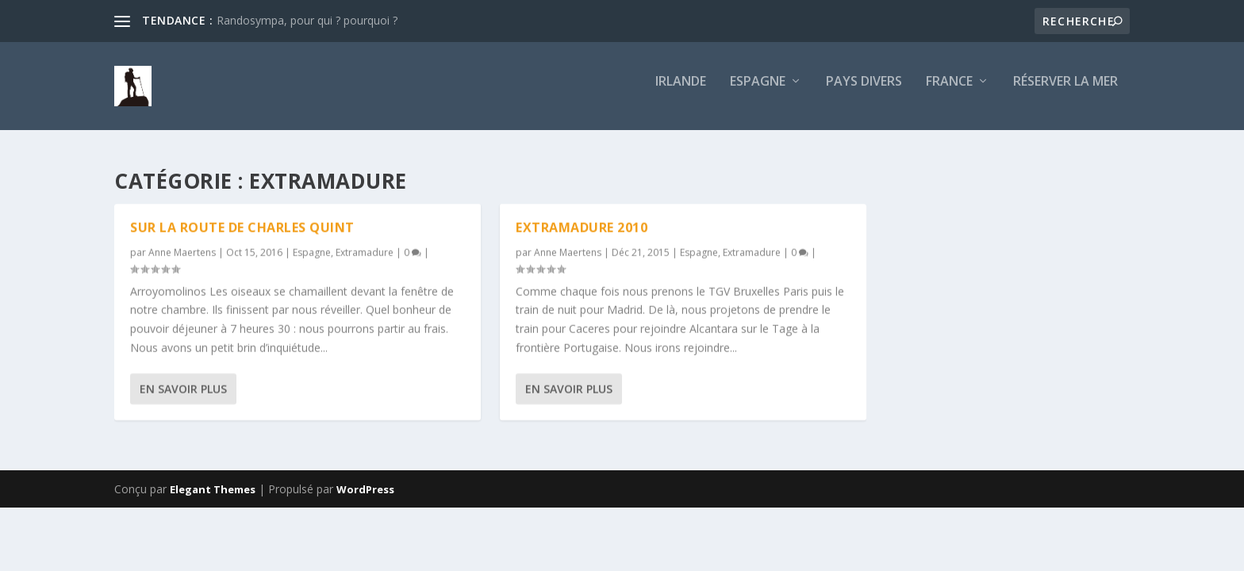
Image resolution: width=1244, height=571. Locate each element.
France (949, 92)
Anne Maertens (182, 253)
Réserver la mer (1065, 92)
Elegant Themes (212, 490)
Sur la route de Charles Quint (242, 228)
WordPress (365, 490)
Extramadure (365, 253)
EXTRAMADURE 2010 (581, 228)
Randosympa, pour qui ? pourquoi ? (307, 20)
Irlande (680, 92)
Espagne (757, 92)
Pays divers (864, 92)
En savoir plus (183, 389)
